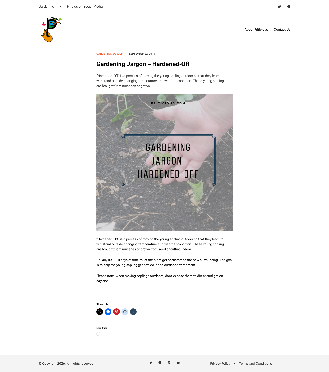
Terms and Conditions (255, 363)
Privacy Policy (220, 363)
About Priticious (256, 30)
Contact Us (282, 30)
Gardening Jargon (109, 53)
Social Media (93, 6)
